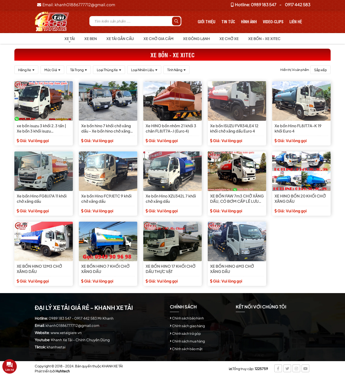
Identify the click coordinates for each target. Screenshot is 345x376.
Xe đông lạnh (196, 38)
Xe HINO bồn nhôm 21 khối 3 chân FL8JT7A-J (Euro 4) (171, 128)
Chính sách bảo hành (188, 318)
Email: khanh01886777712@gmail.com (76, 4)
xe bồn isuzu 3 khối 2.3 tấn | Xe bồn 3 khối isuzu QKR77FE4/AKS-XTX (41, 128)
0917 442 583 (297, 4)
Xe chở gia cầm (158, 38)
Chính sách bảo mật (187, 349)
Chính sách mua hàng (188, 341)
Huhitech (63, 371)
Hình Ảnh (249, 21)
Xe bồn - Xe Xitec (264, 38)
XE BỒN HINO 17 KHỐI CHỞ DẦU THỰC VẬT (171, 269)
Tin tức (228, 21)
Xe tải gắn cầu (120, 38)
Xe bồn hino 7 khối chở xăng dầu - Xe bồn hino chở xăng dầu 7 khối (106, 128)
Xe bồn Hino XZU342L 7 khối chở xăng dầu (171, 198)
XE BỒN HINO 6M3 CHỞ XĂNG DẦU (232, 269)
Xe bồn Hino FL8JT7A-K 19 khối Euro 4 (298, 128)
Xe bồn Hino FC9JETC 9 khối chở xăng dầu (106, 198)
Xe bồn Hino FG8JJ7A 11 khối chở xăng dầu (42, 198)
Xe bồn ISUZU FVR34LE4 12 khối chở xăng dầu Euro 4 (234, 128)
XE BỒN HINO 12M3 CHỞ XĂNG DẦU (39, 269)
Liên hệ (295, 21)
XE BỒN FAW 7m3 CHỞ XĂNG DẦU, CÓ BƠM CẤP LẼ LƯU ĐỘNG (237, 198)
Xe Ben (90, 38)
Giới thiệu (206, 21)
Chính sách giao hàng (188, 326)
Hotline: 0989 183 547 (253, 4)
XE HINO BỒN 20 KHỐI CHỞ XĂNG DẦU (300, 198)
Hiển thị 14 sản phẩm (294, 70)
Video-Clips (273, 21)
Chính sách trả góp (186, 333)
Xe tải (69, 38)
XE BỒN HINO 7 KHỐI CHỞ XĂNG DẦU (105, 269)
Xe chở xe (229, 38)
